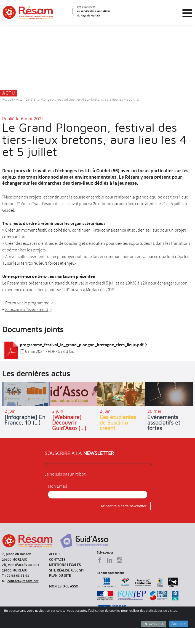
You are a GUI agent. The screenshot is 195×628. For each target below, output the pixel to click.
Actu (19, 99)
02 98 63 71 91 (18, 575)
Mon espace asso (63, 586)
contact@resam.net (23, 581)
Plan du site (60, 575)
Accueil (7, 99)
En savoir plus (153, 624)
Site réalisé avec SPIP (68, 570)
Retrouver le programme (27, 303)
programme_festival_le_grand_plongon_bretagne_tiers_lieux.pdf (75, 345)
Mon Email (57, 486)
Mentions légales (65, 564)
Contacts (57, 559)
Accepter (178, 624)
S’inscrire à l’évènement (26, 309)
